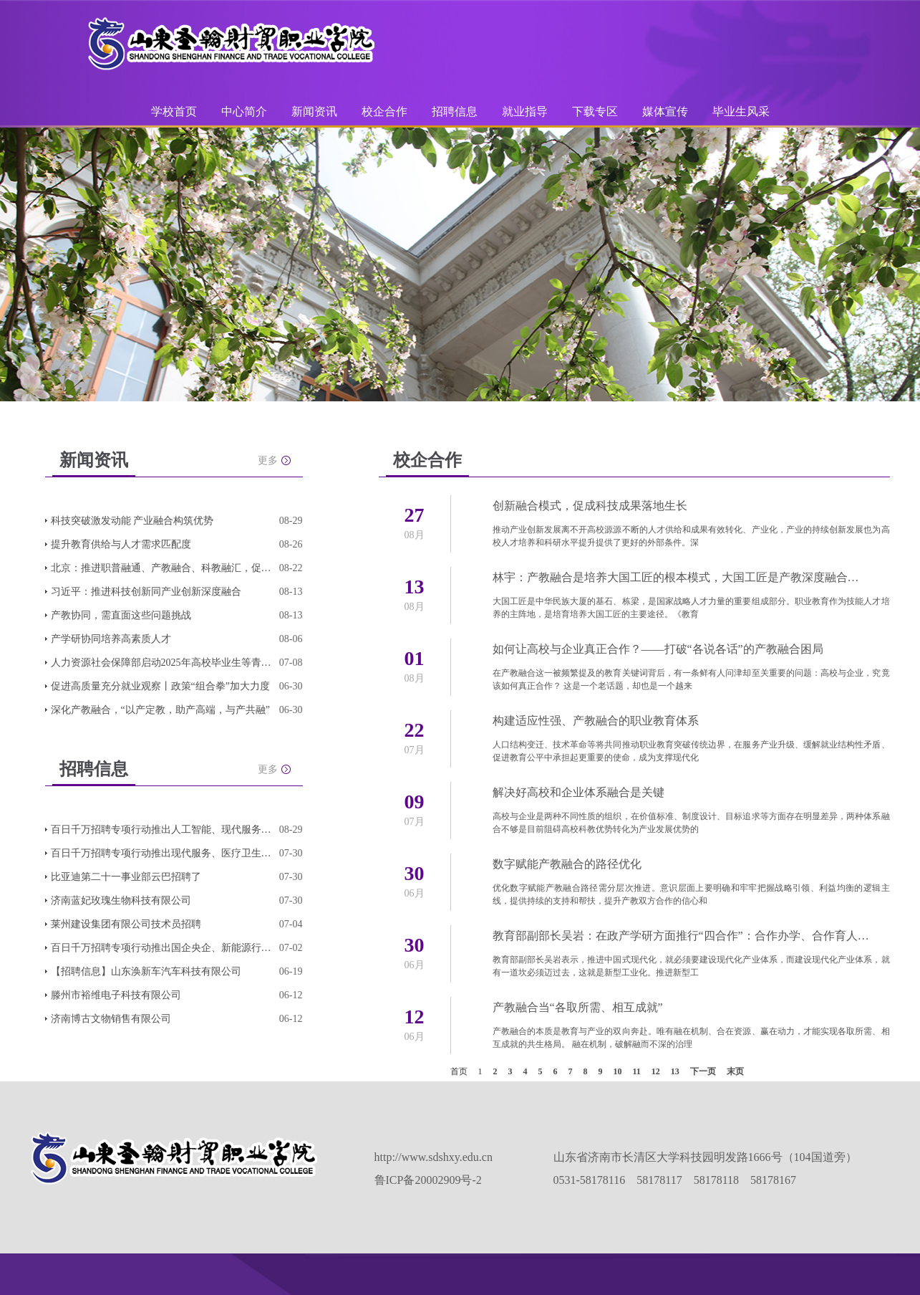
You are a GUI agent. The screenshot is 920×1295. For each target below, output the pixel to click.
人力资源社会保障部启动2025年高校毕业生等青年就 (162, 662)
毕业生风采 (741, 111)
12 (656, 1071)
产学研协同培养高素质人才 (111, 639)
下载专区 (595, 111)
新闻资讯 (314, 111)
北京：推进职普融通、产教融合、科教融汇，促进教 (162, 568)
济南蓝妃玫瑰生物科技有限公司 (121, 900)
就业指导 (525, 111)
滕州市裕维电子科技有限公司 (116, 995)
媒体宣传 (665, 111)
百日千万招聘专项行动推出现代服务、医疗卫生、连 (162, 853)
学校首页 (174, 111)
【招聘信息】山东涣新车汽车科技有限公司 (146, 971)
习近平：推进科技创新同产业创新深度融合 (146, 591)
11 (637, 1071)
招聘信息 (455, 111)
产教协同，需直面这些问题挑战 (121, 615)
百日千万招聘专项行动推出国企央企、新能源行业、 (162, 947)
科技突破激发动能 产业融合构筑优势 (132, 520)
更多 (268, 460)
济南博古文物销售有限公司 (111, 1018)
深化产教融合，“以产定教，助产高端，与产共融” (160, 709)
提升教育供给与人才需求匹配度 (121, 544)
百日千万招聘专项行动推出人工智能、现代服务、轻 (162, 829)
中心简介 (244, 111)
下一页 (703, 1071)
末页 (735, 1071)
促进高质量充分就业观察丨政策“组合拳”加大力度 (160, 686)
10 (618, 1071)
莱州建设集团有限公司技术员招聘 (126, 924)
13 (675, 1071)
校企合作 (384, 111)
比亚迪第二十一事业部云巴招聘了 (126, 876)
